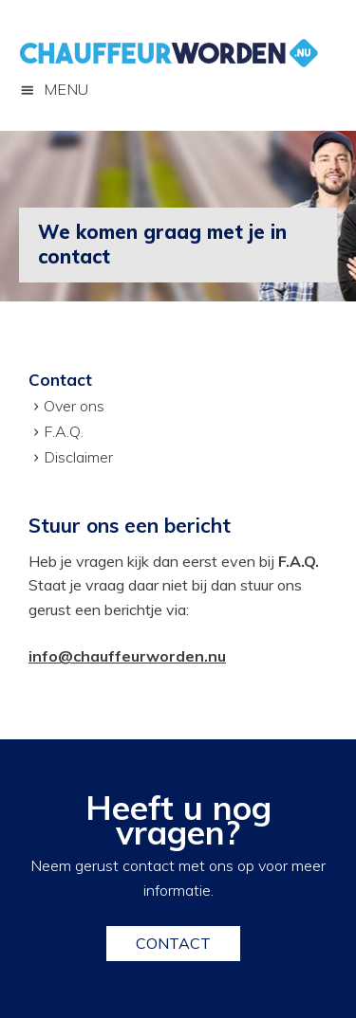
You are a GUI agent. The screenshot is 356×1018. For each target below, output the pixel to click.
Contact (173, 943)
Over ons (74, 405)
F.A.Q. (64, 431)
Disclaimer (78, 456)
